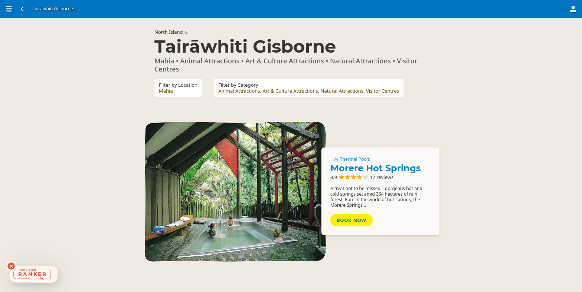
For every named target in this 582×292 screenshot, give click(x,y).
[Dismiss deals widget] (11, 266)
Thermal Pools (351, 159)
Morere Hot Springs (375, 168)
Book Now (351, 220)
